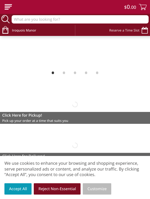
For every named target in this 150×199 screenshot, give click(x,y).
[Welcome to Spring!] (75, 52)
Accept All (18, 189)
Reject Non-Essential (57, 189)
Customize (97, 189)
